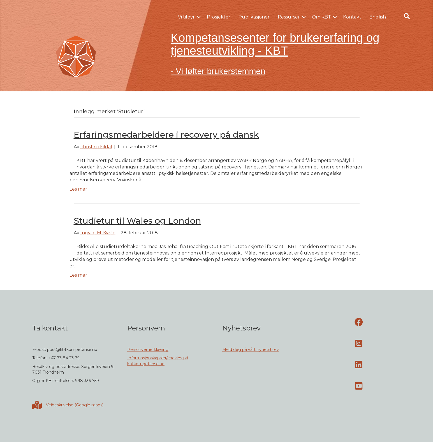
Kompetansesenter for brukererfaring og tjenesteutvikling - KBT (275, 44)
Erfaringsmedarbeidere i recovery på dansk (166, 134)
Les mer (78, 189)
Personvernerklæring (147, 349)
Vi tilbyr (186, 17)
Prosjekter (218, 17)
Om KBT (321, 17)
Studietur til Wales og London (137, 221)
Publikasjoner (254, 17)
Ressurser (289, 17)
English (377, 17)
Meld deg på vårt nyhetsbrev (250, 349)
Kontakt (352, 17)
